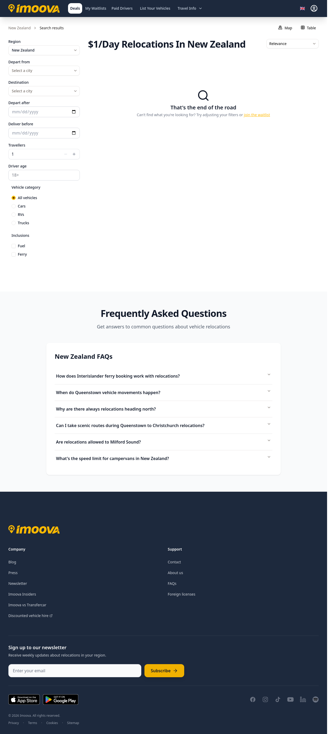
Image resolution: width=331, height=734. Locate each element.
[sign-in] (314, 8)
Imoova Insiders (22, 594)
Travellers (16, 145)
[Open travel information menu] (190, 8)
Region (14, 41)
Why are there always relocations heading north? (163, 408)
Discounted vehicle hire (30, 615)
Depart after (19, 102)
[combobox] (44, 50)
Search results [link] (52, 27)
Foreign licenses (181, 594)
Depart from (19, 61)
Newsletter (17, 583)
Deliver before (20, 123)
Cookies (52, 723)
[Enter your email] (74, 670)
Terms (32, 723)
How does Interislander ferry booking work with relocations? (163, 375)
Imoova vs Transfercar (27, 604)
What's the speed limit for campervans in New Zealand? (163, 458)
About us (175, 572)
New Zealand (19, 27)
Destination (18, 82)
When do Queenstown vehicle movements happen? (163, 392)
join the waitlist (257, 114)
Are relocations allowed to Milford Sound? (163, 441)
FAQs (172, 583)
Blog (12, 561)
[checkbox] (14, 246)
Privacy (13, 723)
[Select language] (304, 8)
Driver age (17, 166)
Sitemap (73, 723)
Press (13, 572)
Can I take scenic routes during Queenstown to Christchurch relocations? (163, 425)
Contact (174, 561)
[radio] (14, 198)
